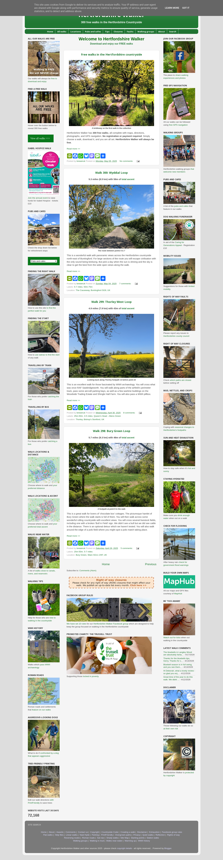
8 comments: (129, 413)
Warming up (130, 841)
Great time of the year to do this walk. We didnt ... (178, 678)
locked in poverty (91, 676)
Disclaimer (142, 832)
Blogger (167, 848)
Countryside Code (109, 832)
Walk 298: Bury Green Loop (111, 431)
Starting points (137, 838)
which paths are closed (180, 380)
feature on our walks (41, 710)
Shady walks (112, 838)
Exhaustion (154, 832)
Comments (71, 832)
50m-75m (88, 287)
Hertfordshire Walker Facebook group (110, 624)
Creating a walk (127, 832)
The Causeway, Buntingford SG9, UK (93, 290)
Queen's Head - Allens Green (107, 416)
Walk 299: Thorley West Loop (111, 302)
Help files (59, 835)
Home (50, 31)
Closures (118, 31)
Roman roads (88, 838)
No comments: (127, 161)
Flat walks (48, 835)
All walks (61, 31)
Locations (75, 31)
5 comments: (127, 548)
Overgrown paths (123, 835)
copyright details (124, 848)
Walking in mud (97, 841)
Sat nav (100, 838)
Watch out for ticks (172, 637)
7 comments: (125, 283)
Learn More (172, 7)
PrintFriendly (107, 835)
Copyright (94, 832)
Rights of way (173, 835)
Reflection (160, 835)
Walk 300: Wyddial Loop (111, 172)
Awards (59, 832)
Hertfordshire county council (176, 336)
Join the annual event (38, 198)
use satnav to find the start (47, 355)
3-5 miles (88, 416)
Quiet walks (147, 835)
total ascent (128, 179)
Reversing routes (72, 838)
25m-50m (78, 416)
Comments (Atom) (87, 570)
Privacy (136, 835)
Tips (107, 31)
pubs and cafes (181, 206)
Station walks (153, 838)
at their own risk (170, 728)
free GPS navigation (178, 125)
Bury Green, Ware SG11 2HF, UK (91, 555)
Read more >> (73, 149)
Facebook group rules (172, 832)
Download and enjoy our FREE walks (111, 43)
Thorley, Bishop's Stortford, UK (90, 419)
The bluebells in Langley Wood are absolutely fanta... (177, 653)
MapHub (178, 593)
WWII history (144, 841)
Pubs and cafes (93, 31)
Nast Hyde (84, 835)
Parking (95, 835)
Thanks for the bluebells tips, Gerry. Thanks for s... (176, 659)
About (161, 31)
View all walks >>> (40, 138)
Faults (130, 31)
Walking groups (146, 31)
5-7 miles (78, 287)
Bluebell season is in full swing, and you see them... (177, 665)
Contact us (83, 832)
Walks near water (114, 841)
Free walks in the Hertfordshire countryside (111, 54)
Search (172, 31)
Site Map (124, 838)
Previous (151, 564)
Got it (185, 7)
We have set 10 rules (76, 624)
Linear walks (71, 835)
